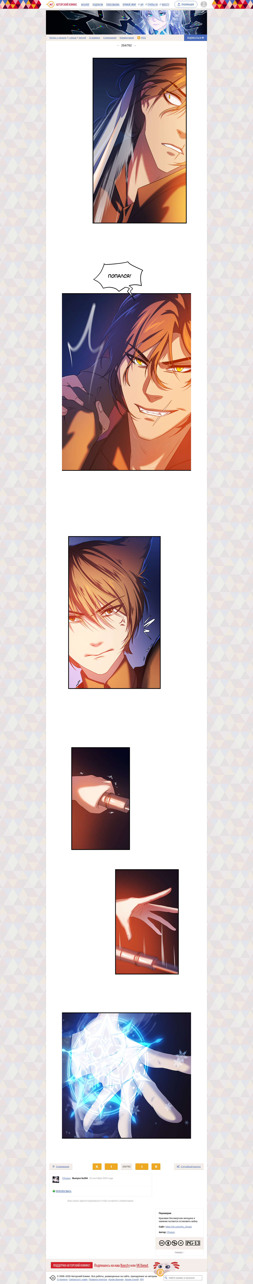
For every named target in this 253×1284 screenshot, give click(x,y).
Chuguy (171, 1232)
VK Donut (142, 1265)
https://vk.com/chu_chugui (179, 1226)
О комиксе (94, 37)
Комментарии (127, 37)
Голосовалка (112, 4)
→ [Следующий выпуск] (134, 45)
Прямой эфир (129, 4)
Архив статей (132, 1279)
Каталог (85, 4)
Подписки (98, 4)
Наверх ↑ (179, 1252)
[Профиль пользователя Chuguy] (56, 1179)
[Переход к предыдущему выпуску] (66, 605)
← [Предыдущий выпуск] (118, 45)
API (141, 4)
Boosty (165, 4)
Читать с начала (57, 37)
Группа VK (153, 4)
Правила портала (98, 1279)
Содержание (109, 37)
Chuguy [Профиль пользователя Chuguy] (66, 1178)
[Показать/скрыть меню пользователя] (203, 4)
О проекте (62, 1279)
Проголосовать (63, 1191)
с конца (72, 37)
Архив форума (116, 1279)
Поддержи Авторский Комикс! (71, 1265)
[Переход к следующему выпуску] (126, 605)
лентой (82, 37)
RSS (143, 37)
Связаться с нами (78, 1279)
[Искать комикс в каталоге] (166, 1278)
